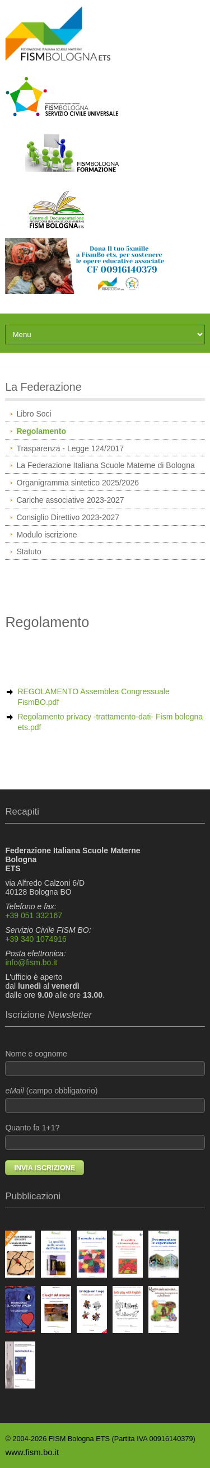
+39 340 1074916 (35, 938)
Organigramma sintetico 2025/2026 (77, 482)
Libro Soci (33, 413)
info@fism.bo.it (31, 962)
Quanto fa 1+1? (104, 1136)
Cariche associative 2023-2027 (70, 499)
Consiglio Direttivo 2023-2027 (67, 517)
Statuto (28, 551)
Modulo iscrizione (46, 534)
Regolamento (41, 431)
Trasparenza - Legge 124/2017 (70, 448)
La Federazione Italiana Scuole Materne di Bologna (105, 465)
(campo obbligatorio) (104, 1099)
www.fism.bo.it (32, 1452)
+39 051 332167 (33, 915)
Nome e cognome (104, 1062)
